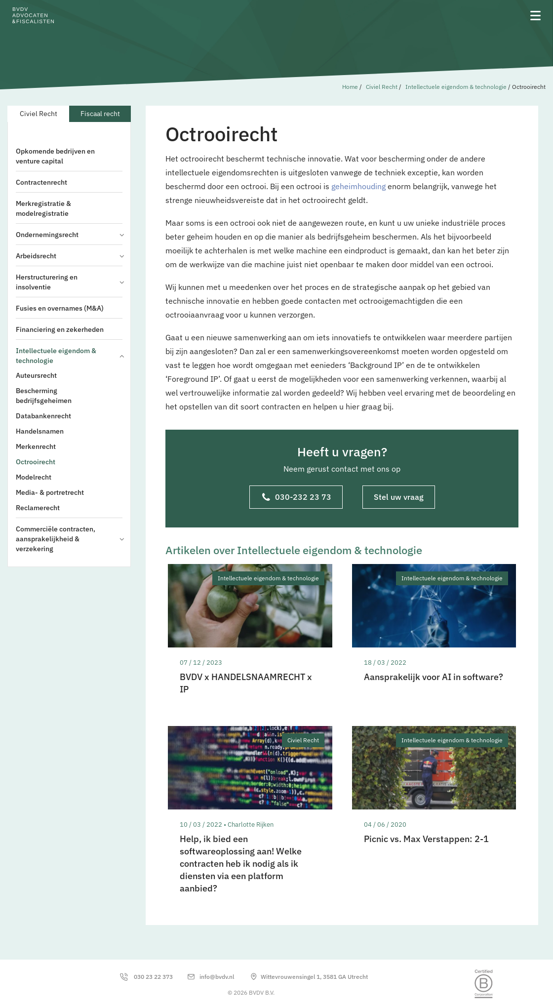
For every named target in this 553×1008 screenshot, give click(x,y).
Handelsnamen (40, 431)
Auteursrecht (36, 375)
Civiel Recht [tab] (38, 113)
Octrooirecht (35, 461)
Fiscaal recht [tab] (100, 113)
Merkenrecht (36, 446)
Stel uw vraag (399, 497)
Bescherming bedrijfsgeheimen (44, 395)
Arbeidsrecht (69, 255)
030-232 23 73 (296, 498)
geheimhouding (358, 186)
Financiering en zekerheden (60, 329)
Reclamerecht (38, 507)
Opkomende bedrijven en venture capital (55, 156)
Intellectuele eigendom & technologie (456, 86)
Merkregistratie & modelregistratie (43, 208)
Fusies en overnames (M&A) (60, 308)
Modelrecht (33, 477)
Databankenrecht (43, 415)
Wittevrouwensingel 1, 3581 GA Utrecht (314, 976)
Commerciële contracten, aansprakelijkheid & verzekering (69, 538)
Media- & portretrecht (50, 492)
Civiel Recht (381, 86)
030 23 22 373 (153, 976)
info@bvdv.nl (216, 976)
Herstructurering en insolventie (69, 282)
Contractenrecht (41, 182)
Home (350, 86)
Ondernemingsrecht (69, 234)
